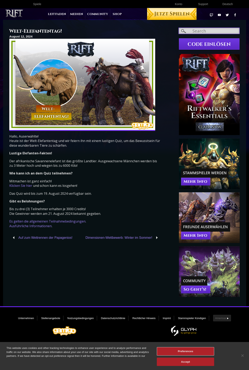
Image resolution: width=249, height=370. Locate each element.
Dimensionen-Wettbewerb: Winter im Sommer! (118, 237)
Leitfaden (57, 14)
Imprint (167, 318)
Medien (76, 14)
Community (97, 14)
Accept (185, 363)
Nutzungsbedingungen (80, 318)
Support (203, 4)
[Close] (242, 357)
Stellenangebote (50, 318)
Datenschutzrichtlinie (113, 318)
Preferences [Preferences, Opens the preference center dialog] (185, 352)
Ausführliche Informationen (30, 226)
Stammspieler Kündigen (192, 318)
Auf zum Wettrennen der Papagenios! (45, 237)
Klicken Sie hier (20, 185)
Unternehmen (26, 318)
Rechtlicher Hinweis (144, 318)
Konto (178, 4)
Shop (117, 14)
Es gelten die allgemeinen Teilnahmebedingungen (47, 221)
